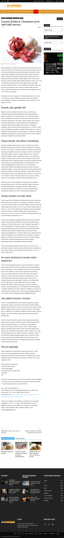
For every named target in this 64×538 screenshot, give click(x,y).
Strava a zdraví (9, 18)
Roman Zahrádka (50, 72)
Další (31, 11)
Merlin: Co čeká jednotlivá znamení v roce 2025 (35, 499)
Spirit (19, 11)
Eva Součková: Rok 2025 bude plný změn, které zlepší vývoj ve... (35, 491)
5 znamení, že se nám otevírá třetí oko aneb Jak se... (35, 483)
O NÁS (56, 11)
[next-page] (5, 460)
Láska (4, 11)
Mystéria (25, 11)
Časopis (41, 11)
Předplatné (48, 11)
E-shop (36, 11)
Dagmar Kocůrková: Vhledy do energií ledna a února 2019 (33, 431)
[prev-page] (2, 460)
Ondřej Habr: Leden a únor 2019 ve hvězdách (10, 431)
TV (14, 11)
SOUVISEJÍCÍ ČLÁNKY (7, 438)
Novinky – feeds (59, 1)
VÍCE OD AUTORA (20, 438)
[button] (61, 11)
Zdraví (9, 11)
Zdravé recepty (16, 18)
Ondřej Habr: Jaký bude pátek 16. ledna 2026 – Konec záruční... (14, 491)
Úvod (2, 15)
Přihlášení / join (49, 1)
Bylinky (11, 15)
